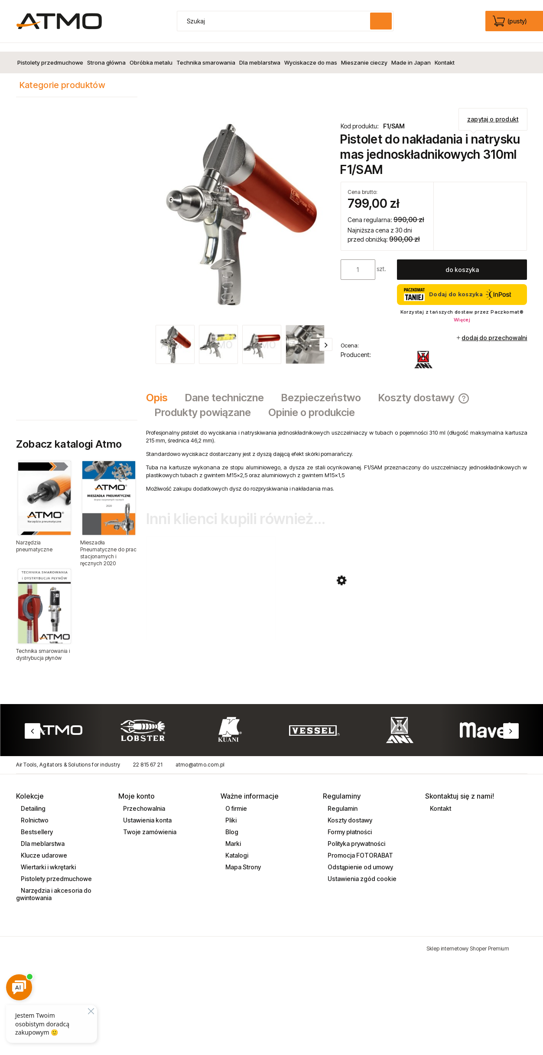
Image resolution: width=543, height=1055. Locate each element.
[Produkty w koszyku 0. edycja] (510, 21)
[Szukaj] (381, 21)
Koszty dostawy (349, 811)
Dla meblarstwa (42, 835)
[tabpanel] (336, 452)
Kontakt (440, 799)
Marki (232, 835)
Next (511, 722)
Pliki (230, 811)
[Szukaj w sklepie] (275, 21)
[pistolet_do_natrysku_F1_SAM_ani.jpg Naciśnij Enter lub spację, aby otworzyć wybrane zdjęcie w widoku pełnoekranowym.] (239, 206)
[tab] (161, 389)
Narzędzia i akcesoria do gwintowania (53, 885)
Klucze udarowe (43, 846)
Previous (32, 722)
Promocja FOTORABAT (359, 846)
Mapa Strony (242, 858)
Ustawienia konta (147, 811)
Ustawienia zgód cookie (361, 870)
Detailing (33, 799)
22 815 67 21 (148, 756)
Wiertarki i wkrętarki (48, 858)
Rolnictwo (34, 811)
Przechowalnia (143, 799)
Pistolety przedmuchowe (56, 870)
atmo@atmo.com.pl (200, 756)
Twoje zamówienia (149, 823)
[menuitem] (50, 54)
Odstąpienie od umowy (359, 858)
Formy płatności (349, 823)
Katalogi (236, 846)
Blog (231, 823)
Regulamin (342, 799)
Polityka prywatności (355, 835)
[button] (325, 335)
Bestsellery (36, 823)
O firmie (235, 799)
